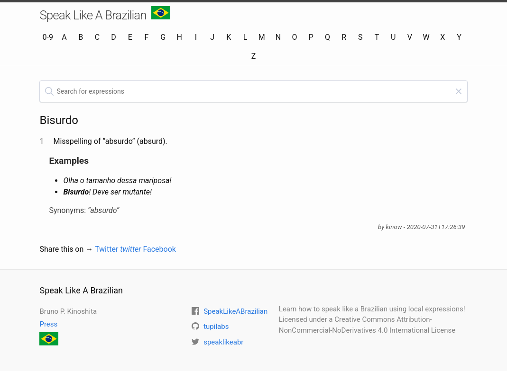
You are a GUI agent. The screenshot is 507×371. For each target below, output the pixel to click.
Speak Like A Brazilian (104, 14)
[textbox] (253, 91)
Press (48, 324)
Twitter (118, 249)
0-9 (48, 37)
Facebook (159, 249)
